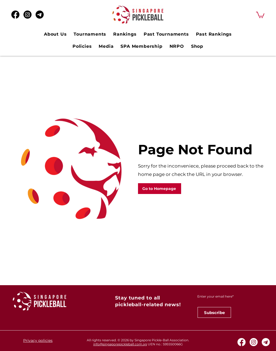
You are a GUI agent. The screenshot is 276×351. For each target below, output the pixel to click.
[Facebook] (15, 15)
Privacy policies (38, 340)
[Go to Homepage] (159, 188)
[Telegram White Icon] (266, 342)
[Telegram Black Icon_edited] (40, 15)
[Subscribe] (214, 312)
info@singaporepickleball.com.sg (120, 344)
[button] (260, 14)
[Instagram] (27, 15)
